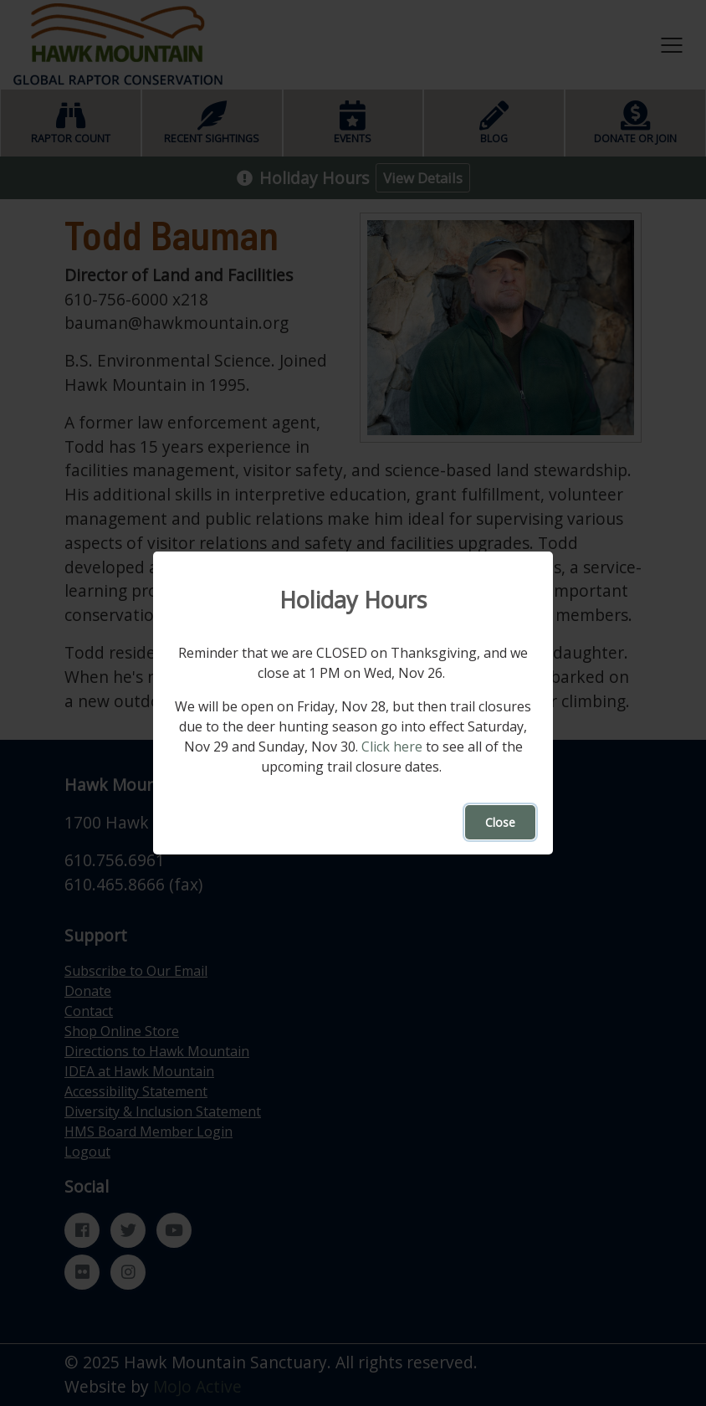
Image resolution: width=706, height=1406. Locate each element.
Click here (391, 746)
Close (500, 822)
